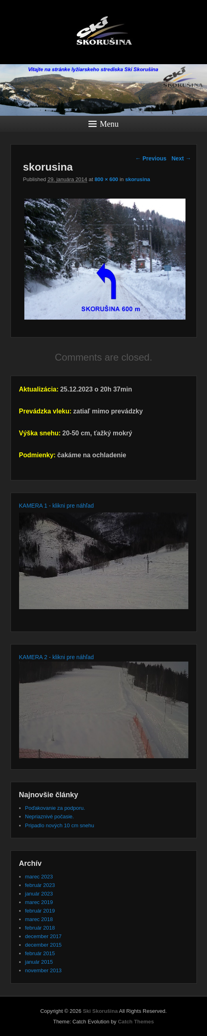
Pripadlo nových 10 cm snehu (60, 825)
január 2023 (39, 894)
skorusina (137, 179)
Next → (181, 158)
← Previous (150, 158)
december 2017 (43, 936)
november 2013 (43, 970)
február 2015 (40, 953)
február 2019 (40, 911)
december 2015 (43, 945)
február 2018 (40, 928)
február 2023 (40, 885)
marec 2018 (39, 919)
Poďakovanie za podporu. (55, 808)
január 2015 (39, 962)
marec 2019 (39, 902)
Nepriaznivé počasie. (49, 816)
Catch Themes (136, 1022)
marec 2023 (39, 877)
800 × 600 (106, 179)
